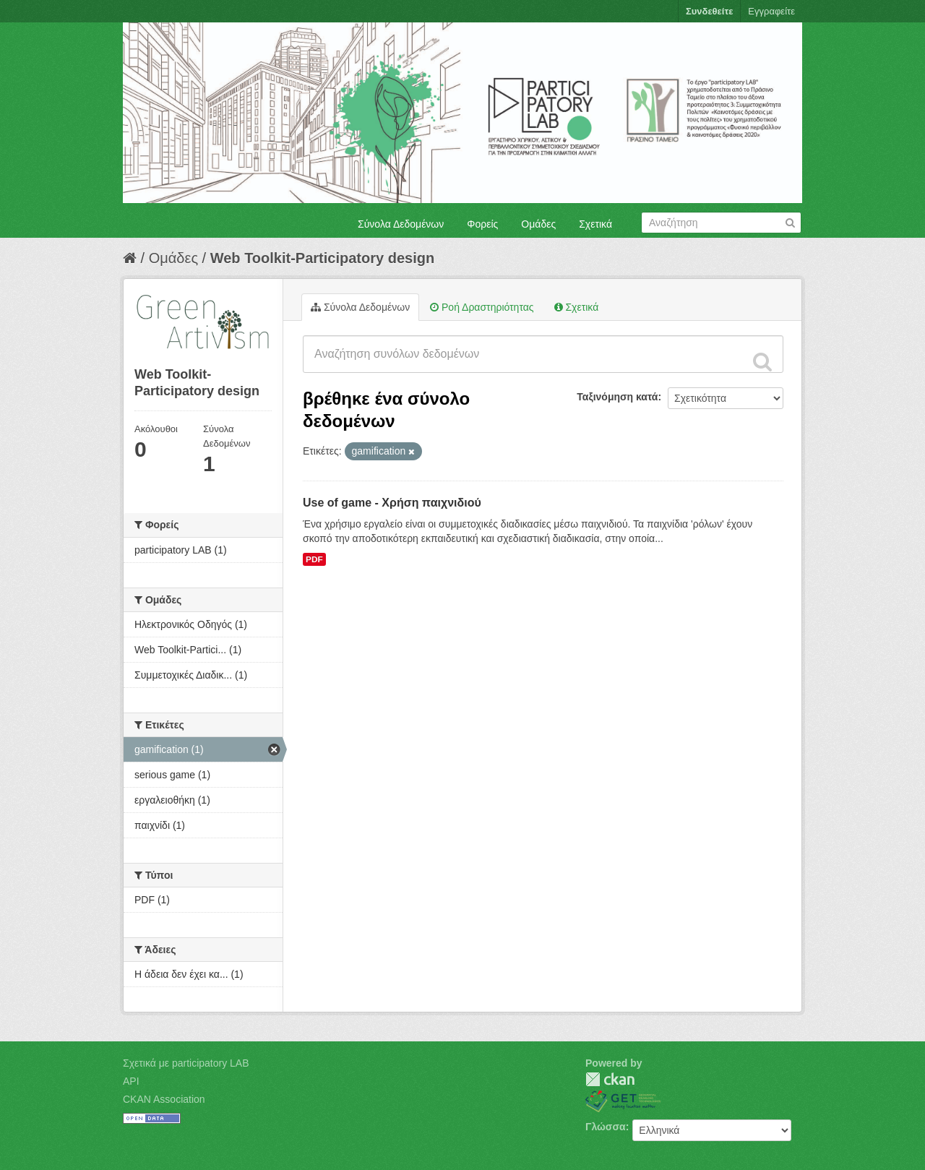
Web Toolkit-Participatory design (322, 258)
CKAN (609, 1079)
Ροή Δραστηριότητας (481, 307)
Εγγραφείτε (771, 11)
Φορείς (482, 224)
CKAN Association (164, 1099)
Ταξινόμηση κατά (617, 397)
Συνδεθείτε (709, 11)
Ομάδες (538, 224)
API (131, 1081)
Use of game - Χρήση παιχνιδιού (392, 502)
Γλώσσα (605, 1126)
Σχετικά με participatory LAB (186, 1063)
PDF (314, 559)
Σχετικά (595, 224)
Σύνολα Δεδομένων (401, 224)
